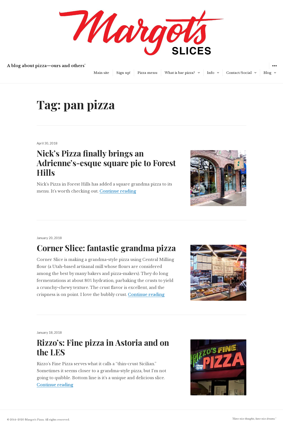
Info (210, 73)
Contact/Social (239, 73)
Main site (101, 73)
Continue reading (118, 191)
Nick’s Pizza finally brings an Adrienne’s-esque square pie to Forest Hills (106, 163)
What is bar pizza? (180, 73)
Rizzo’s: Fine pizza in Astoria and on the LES (103, 347)
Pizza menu (147, 73)
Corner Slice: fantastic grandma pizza (106, 247)
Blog (267, 73)
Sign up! (123, 73)
